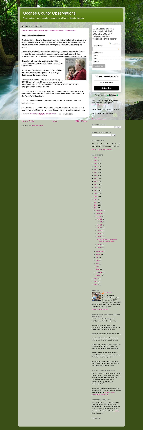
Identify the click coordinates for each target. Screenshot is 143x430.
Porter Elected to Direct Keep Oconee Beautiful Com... (107, 240)
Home (54, 121)
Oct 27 (100, 222)
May (97, 263)
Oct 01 (100, 248)
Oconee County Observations (49, 13)
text (96, 59)
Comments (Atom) (37, 126)
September (100, 251)
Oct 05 (100, 237)
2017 (96, 184)
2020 (96, 175)
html (96, 56)
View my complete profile (100, 309)
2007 (96, 282)
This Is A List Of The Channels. (102, 149)
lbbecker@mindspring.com (100, 105)
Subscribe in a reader (99, 119)
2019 (96, 178)
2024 (96, 164)
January (99, 275)
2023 (96, 167)
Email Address (106, 46)
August (98, 254)
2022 (96, 169)
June (97, 260)
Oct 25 (100, 225)
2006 (96, 285)
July (97, 257)
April (97, 266)
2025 (96, 161)
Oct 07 (100, 234)
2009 (96, 208)
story (117, 411)
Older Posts (81, 121)
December (99, 210)
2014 (96, 193)
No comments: (51, 113)
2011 (96, 202)
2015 (96, 190)
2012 (96, 199)
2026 (96, 158)
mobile (97, 62)
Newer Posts (28, 121)
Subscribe (106, 88)
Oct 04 (100, 245)
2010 (96, 205)
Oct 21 (100, 228)
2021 (96, 172)
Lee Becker (108, 293)
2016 (96, 187)
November (99, 213)
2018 (96, 181)
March (98, 269)
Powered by (106, 95)
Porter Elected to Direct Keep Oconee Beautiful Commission (49, 31)
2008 (96, 279)
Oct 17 (100, 231)
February (99, 272)
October (99, 216)
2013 (96, 196)
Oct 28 (100, 219)
